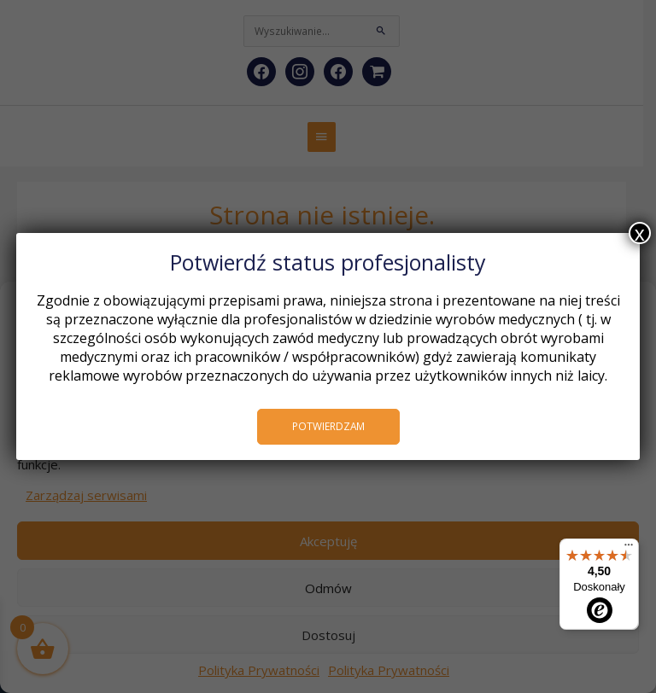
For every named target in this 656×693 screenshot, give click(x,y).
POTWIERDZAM (328, 426)
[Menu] (628, 549)
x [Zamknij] (640, 233)
